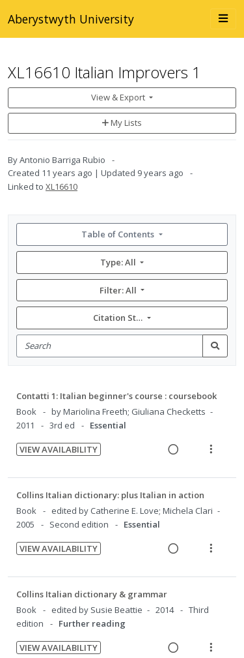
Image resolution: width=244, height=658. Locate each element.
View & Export (119, 97)
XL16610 (61, 186)
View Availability (59, 449)
